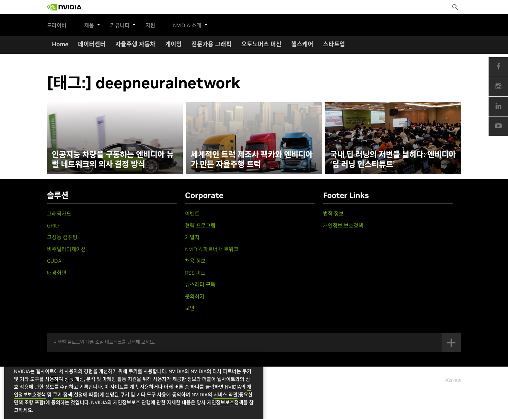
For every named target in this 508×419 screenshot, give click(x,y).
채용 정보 (195, 261)
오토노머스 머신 (261, 44)
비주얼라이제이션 (66, 249)
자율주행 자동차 (135, 44)
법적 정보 (333, 213)
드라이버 (56, 25)
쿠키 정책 (62, 405)
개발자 (192, 237)
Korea (453, 380)
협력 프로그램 (200, 225)
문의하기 (194, 296)
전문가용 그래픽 (211, 44)
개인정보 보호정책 (343, 225)
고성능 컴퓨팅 (62, 237)
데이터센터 (92, 44)
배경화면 (56, 273)
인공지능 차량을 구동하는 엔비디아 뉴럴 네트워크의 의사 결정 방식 (113, 159)
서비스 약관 (225, 405)
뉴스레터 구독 (200, 284)
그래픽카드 (59, 213)
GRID (53, 225)
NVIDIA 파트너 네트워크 (211, 249)
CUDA (54, 261)
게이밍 (173, 44)
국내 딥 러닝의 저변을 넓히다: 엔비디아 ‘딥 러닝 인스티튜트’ (393, 159)
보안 (190, 308)
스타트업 (334, 44)
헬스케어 (302, 44)
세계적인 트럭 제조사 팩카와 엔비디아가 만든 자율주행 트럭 (252, 159)
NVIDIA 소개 (187, 24)
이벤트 (192, 213)
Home (60, 44)
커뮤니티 (121, 24)
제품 (92, 24)
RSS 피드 (195, 273)
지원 (147, 25)
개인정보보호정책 (225, 412)
